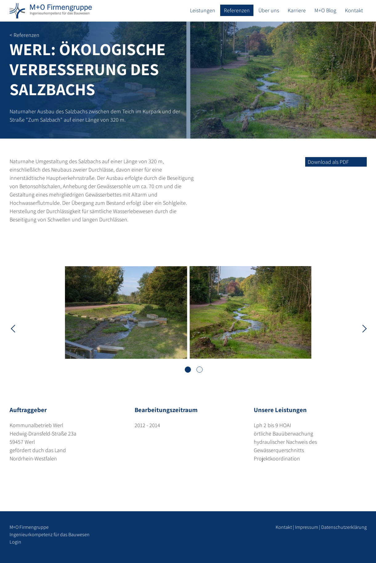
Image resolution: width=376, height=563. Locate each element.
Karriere (297, 10)
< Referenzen (24, 34)
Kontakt (354, 10)
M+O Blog (325, 10)
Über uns (268, 10)
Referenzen (237, 10)
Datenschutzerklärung (344, 527)
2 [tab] (199, 370)
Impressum (306, 527)
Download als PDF (328, 161)
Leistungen (202, 10)
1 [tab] (188, 370)
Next (362, 328)
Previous (14, 328)
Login (15, 542)
